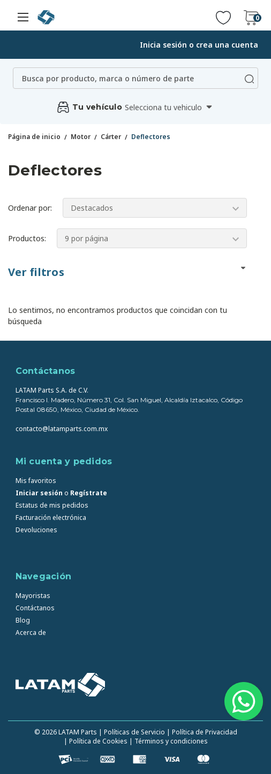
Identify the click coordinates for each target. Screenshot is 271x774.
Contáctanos (35, 607)
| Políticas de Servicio (132, 732)
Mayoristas (33, 595)
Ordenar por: (30, 208)
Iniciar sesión (39, 492)
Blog (23, 620)
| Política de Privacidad (202, 732)
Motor (81, 136)
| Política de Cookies (95, 741)
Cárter (111, 136)
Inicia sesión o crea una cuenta (199, 45)
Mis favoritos (36, 480)
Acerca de (31, 632)
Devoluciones (36, 529)
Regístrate (88, 492)
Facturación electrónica (51, 517)
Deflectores (150, 136)
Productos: (27, 238)
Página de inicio (34, 136)
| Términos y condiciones (168, 741)
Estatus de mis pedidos (52, 505)
